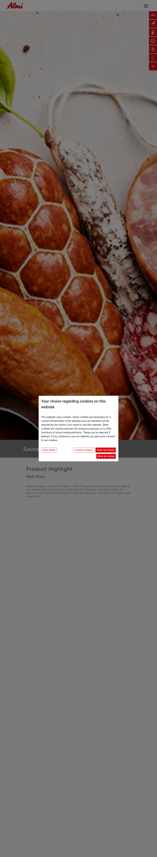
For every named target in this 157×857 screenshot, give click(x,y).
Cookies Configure (84, 450)
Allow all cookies (106, 456)
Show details (49, 450)
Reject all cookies (105, 450)
